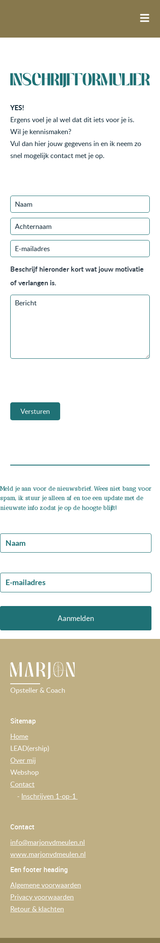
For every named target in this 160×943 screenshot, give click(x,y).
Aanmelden (76, 618)
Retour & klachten (37, 909)
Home (19, 736)
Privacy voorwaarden (42, 897)
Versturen (35, 411)
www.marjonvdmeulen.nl (48, 854)
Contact (22, 784)
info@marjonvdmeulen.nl (47, 842)
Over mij (23, 760)
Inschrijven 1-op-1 (49, 796)
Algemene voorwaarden (45, 885)
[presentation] (75, 380)
